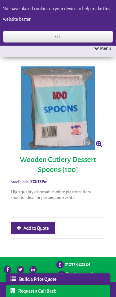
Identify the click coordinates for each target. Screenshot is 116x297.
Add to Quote (36, 228)
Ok (58, 36)
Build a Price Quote (34, 279)
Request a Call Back (33, 291)
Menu (102, 48)
